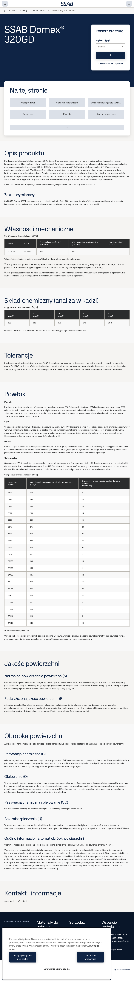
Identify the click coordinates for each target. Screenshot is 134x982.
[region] (56, 955)
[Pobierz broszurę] (110, 55)
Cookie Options (122, 970)
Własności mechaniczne (67, 102)
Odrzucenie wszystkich (81, 959)
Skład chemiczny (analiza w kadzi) (107, 102)
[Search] (5, 4)
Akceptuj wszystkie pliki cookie (32, 959)
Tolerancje (28, 114)
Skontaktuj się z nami (112, 949)
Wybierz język (103, 40)
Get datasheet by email (110, 63)
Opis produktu (28, 102)
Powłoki (67, 114)
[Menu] (129, 4)
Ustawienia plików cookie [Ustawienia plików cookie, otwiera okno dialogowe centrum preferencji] (57, 969)
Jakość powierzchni (106, 114)
